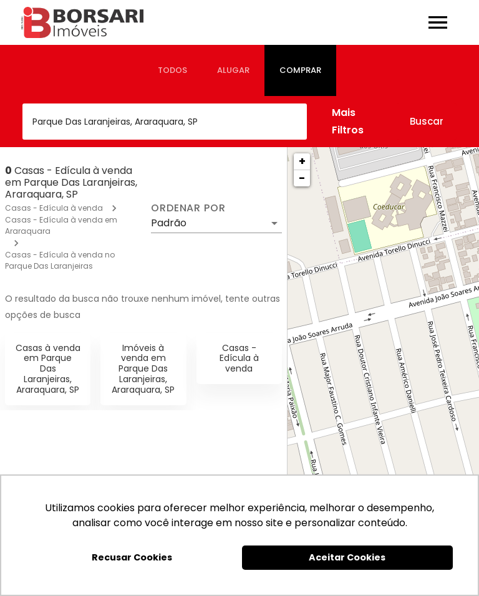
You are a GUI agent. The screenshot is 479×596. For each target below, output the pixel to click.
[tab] (172, 70)
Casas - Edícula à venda (54, 208)
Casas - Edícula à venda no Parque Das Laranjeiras (60, 260)
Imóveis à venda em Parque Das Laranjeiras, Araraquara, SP (143, 369)
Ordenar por (188, 208)
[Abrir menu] (438, 22)
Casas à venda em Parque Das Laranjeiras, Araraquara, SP (48, 369)
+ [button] (302, 161)
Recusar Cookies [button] (132, 557)
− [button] (302, 178)
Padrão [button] (168, 223)
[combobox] (164, 121)
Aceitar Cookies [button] (347, 557)
